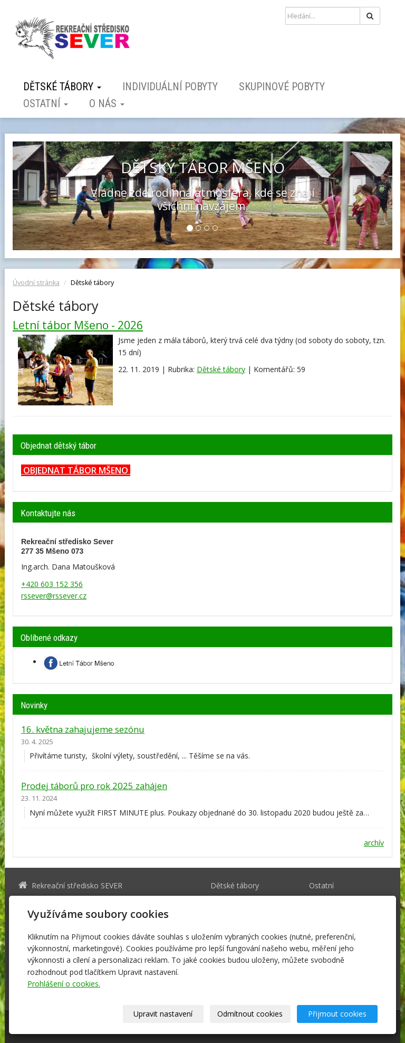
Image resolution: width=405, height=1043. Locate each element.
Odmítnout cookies (250, 1014)
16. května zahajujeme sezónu (82, 729)
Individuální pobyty (170, 86)
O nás (106, 103)
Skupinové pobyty (282, 86)
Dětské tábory (62, 86)
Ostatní (45, 103)
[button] (41, 195)
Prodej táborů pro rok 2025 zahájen (94, 786)
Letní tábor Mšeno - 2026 (78, 325)
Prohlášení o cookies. (63, 984)
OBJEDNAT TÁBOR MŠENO (75, 470)
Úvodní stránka (36, 282)
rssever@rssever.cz (53, 596)
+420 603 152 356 (52, 584)
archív (374, 843)
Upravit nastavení (162, 1014)
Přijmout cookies (337, 1014)
